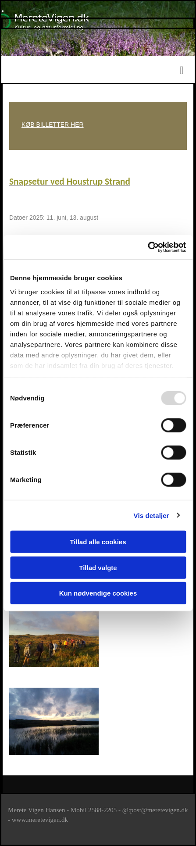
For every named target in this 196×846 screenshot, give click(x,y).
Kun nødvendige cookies (98, 593)
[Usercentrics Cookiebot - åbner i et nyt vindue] (147, 247)
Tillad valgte (98, 567)
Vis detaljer (151, 515)
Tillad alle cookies (98, 542)
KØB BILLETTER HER (52, 124)
